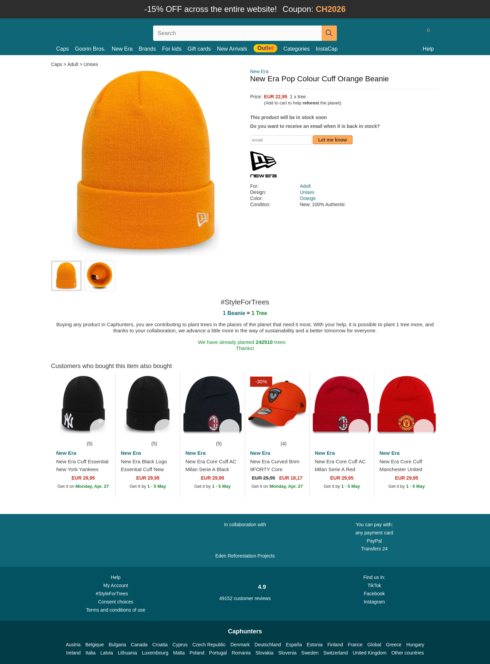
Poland (197, 652)
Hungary (415, 644)
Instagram (374, 601)
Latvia (106, 652)
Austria (73, 644)
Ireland (73, 652)
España (294, 644)
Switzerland (335, 652)
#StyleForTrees (116, 593)
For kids (171, 49)
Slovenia (287, 652)
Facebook (374, 593)
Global (374, 644)
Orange (308, 198)
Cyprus (180, 644)
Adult (72, 64)
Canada (139, 644)
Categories (296, 49)
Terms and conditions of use (115, 610)
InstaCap (327, 49)
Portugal (218, 652)
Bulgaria (117, 644)
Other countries (407, 652)
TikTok (374, 585)
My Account (115, 585)
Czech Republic (209, 644)
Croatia (160, 644)
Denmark (240, 644)
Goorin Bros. (90, 49)
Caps (62, 49)
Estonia (315, 644)
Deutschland (268, 644)
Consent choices (115, 601)
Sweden (309, 652)
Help (428, 49)
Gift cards (199, 49)
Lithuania (127, 652)
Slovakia (265, 652)
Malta (179, 652)
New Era (122, 49)
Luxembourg (155, 652)
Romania (241, 652)
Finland (335, 644)
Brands (147, 49)
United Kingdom (370, 652)
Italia (90, 652)
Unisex (91, 64)
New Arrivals (232, 49)
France (355, 644)
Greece (394, 644)
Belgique (94, 644)
